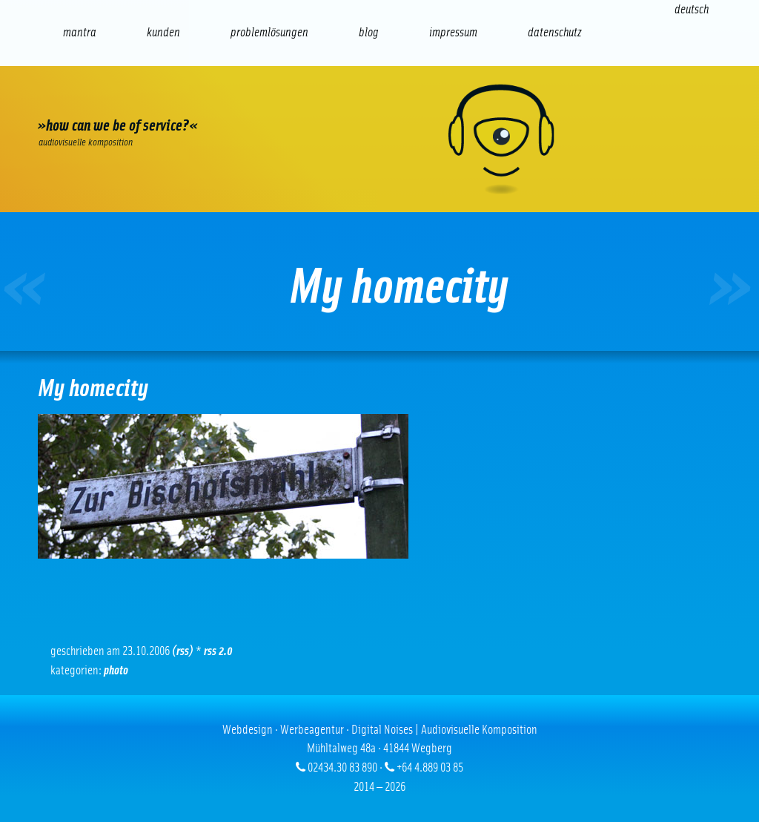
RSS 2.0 (218, 651)
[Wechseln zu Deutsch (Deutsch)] (692, 9)
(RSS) (182, 651)
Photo (116, 670)
